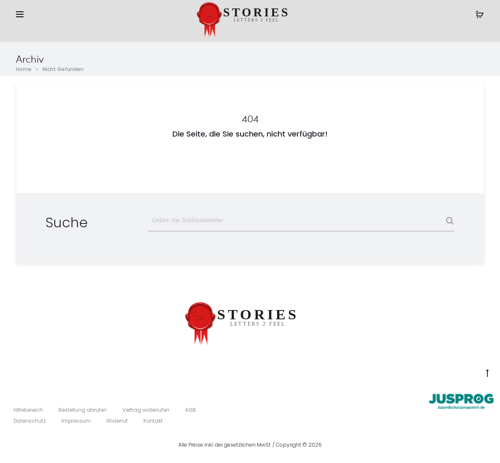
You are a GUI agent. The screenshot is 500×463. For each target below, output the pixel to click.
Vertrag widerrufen (145, 409)
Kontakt (153, 420)
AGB (190, 409)
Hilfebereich (28, 409)
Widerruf (117, 420)
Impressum (76, 420)
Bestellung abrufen (82, 409)
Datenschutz (29, 420)
